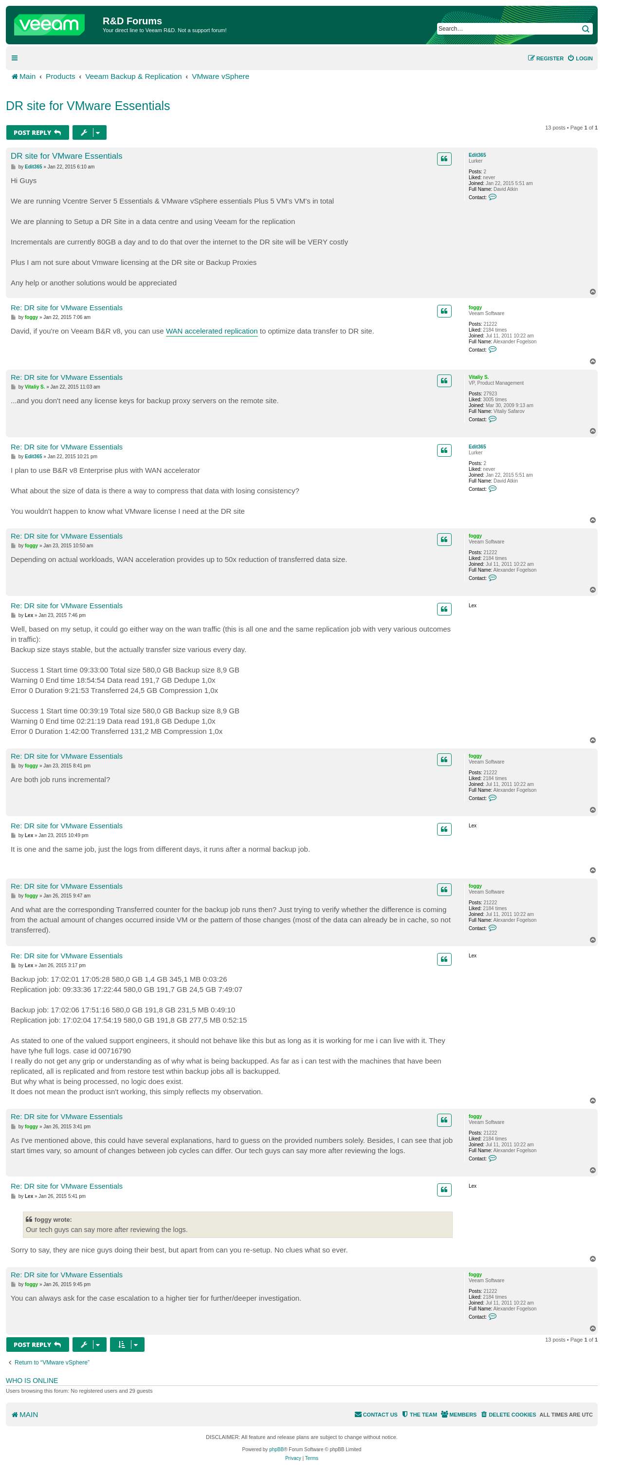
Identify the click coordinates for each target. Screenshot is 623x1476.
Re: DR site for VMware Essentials (67, 307)
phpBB (276, 1449)
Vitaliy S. (479, 377)
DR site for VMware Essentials (88, 105)
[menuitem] (580, 58)
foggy (475, 307)
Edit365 (477, 155)
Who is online (32, 1380)
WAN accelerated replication (212, 331)
